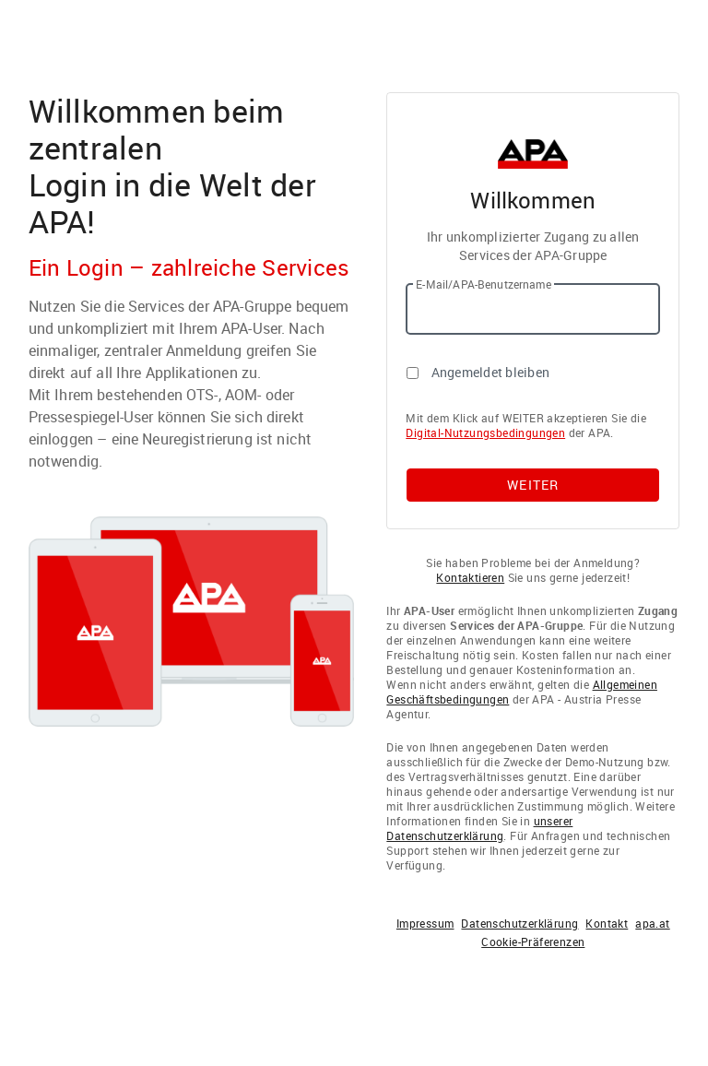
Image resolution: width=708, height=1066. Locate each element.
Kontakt (606, 923)
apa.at (652, 923)
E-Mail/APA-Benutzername (483, 284)
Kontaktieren (470, 577)
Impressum (425, 923)
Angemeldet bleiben (490, 372)
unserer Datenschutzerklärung (479, 828)
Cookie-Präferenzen (532, 941)
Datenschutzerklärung (519, 923)
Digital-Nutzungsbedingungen (485, 432)
